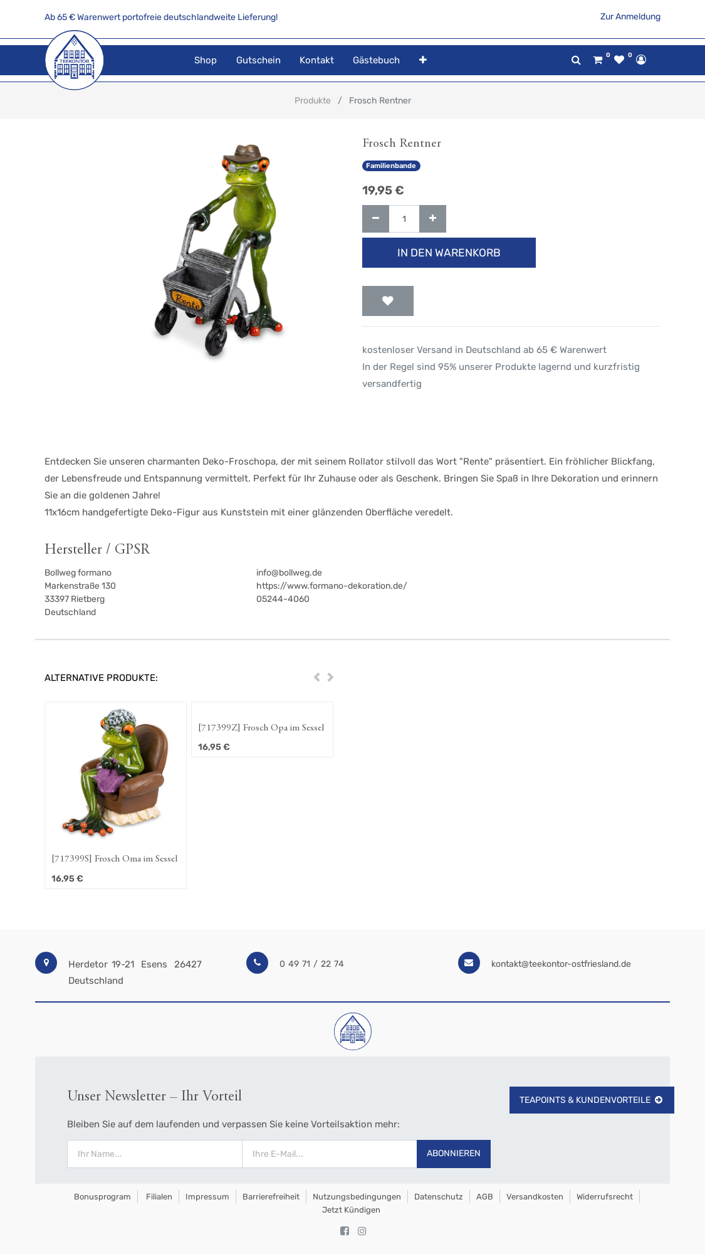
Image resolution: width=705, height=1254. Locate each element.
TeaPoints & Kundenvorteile (592, 1100)
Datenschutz (438, 1196)
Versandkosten (534, 1196)
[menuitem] (205, 60)
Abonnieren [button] (454, 1153)
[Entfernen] (375, 219)
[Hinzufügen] (432, 219)
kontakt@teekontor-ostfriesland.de (561, 964)
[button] (423, 60)
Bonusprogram (101, 1196)
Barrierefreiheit (271, 1196)
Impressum (207, 1196)
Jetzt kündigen (351, 1209)
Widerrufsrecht (605, 1196)
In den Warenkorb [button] (449, 252)
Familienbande (391, 166)
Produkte (313, 100)
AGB (484, 1196)
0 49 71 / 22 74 (311, 964)
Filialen (158, 1196)
